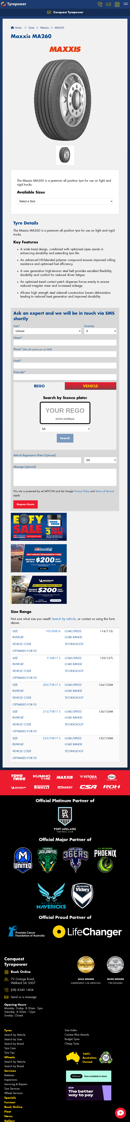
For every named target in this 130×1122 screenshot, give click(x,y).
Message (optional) (24, 467)
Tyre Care (10, 1013)
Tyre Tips (9, 1018)
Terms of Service (105, 491)
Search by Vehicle (14, 1000)
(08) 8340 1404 (22, 955)
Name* (17, 338)
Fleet (7, 1077)
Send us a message (23, 962)
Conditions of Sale (45, 1116)
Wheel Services (13, 1058)
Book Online (13, 1072)
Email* (17, 361)
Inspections (10, 1045)
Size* (16, 326)
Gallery (9, 1086)
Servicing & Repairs (15, 1049)
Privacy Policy (82, 491)
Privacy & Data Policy (24, 1116)
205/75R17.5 (52, 650)
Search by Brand (14, 1009)
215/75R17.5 (52, 677)
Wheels (9, 1022)
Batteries (9, 1040)
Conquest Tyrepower (65, 12)
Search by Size (13, 1004)
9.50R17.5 (54, 623)
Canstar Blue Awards (77, 1000)
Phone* (32, 349)
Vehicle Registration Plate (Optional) (34, 455)
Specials (10, 1063)
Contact (9, 1068)
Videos (9, 1091)
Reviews (10, 1095)
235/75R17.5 (52, 703)
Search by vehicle (64, 584)
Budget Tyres (72, 1004)
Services (10, 1036)
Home (16, 27)
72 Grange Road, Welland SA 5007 (23, 946)
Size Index (71, 995)
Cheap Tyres (72, 1009)
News (8, 1081)
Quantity (89, 326)
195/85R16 (53, 596)
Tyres (8, 996)
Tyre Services (12, 1054)
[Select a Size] (65, 201)
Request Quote (25, 504)
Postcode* (19, 372)
